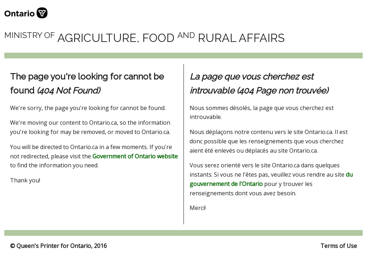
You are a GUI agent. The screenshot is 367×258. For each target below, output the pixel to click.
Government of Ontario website (135, 156)
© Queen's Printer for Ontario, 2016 (58, 246)
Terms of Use (338, 246)
